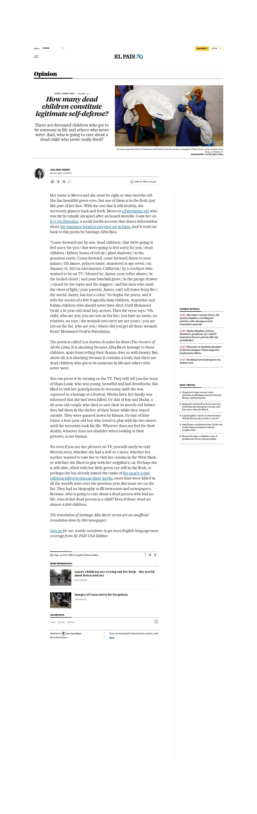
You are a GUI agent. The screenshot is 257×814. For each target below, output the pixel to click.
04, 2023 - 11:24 (60, 173)
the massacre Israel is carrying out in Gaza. (96, 226)
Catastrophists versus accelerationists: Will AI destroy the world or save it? (201, 417)
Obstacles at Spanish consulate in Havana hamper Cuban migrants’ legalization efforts (201, 350)
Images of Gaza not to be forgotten (101, 594)
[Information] (87, 94)
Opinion (45, 74)
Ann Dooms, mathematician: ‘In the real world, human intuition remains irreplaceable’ (202, 427)
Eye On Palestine (64, 221)
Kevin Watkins (81, 580)
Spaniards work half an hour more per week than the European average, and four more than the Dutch (201, 407)
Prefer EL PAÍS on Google (145, 182)
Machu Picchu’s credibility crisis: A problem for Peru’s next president (199, 437)
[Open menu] (36, 56)
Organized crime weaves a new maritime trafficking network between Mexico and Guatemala (201, 395)
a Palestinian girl (135, 211)
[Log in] (216, 48)
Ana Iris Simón (60, 169)
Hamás (61, 622)
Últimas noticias (190, 309)
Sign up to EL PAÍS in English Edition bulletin (77, 555)
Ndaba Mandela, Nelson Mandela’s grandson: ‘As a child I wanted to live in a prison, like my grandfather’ (199, 335)
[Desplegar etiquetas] (156, 621)
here (111, 637)
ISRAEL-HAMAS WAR (64, 94)
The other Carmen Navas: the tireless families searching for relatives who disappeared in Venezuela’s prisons (200, 320)
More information (59, 637)
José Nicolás (81, 599)
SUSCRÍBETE (202, 48)
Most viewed (187, 385)
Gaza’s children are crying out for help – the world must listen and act (114, 573)
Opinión (71, 622)
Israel (52, 622)
